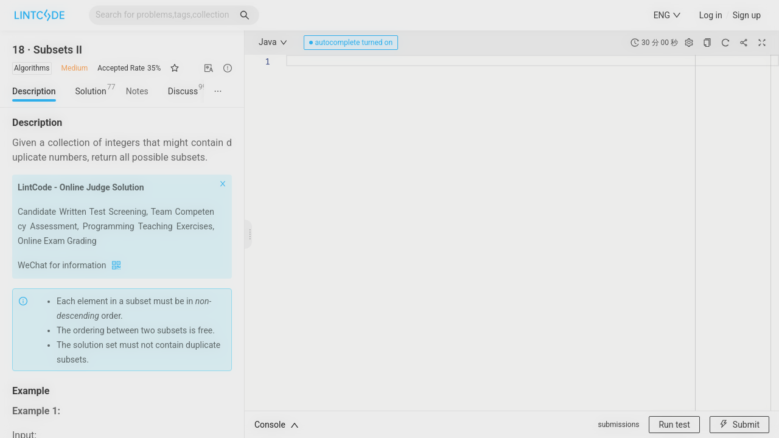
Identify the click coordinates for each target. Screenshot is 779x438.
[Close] (505, 76)
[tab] (323, 87)
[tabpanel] (389, 178)
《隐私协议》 (448, 329)
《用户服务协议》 (389, 329)
